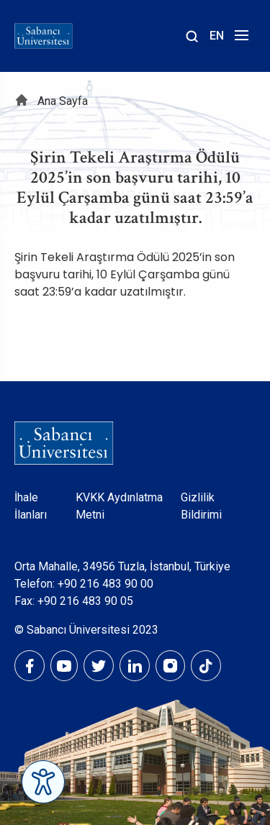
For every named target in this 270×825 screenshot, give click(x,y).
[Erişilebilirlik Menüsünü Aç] (43, 781)
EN (217, 35)
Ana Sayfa (62, 101)
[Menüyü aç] (239, 39)
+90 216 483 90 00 (105, 584)
